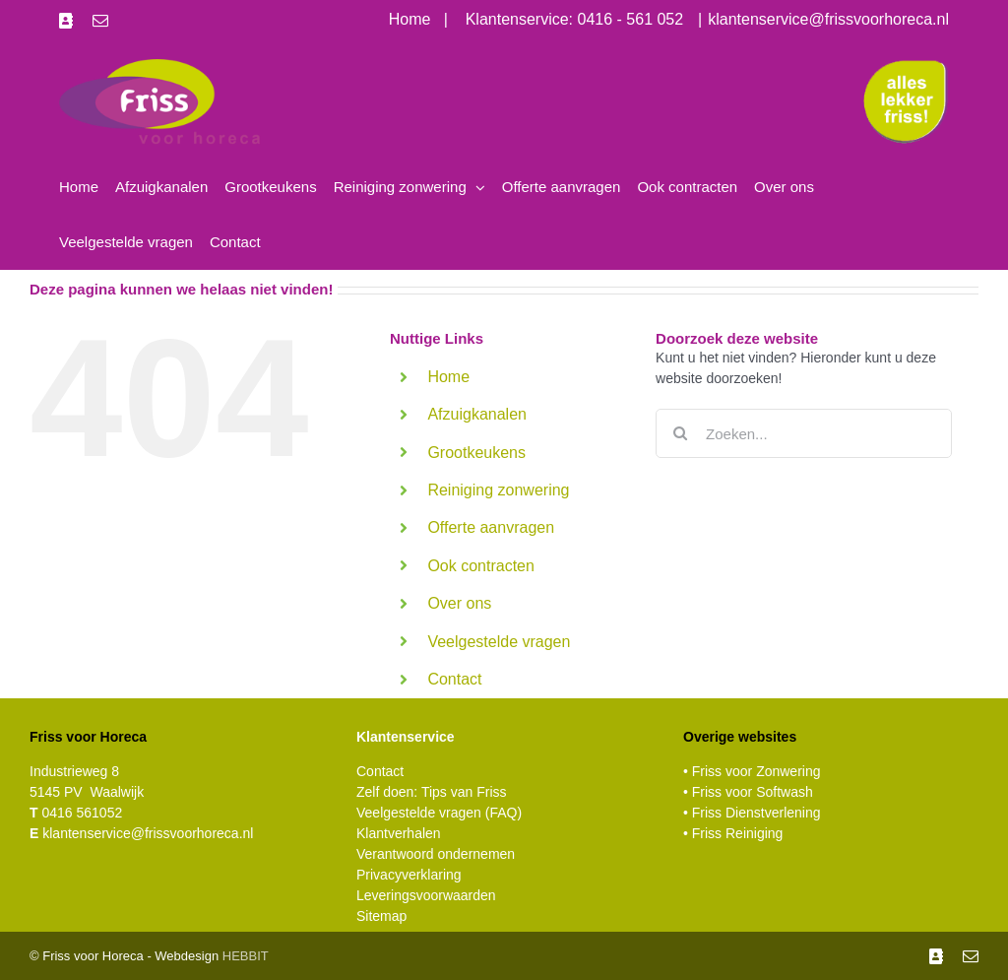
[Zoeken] (680, 433)
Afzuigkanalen (477, 414)
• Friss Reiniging (733, 833)
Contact (454, 679)
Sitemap (381, 916)
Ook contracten (481, 565)
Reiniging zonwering (498, 490)
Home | (427, 19)
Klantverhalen (398, 833)
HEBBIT (245, 955)
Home (448, 376)
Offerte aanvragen (490, 527)
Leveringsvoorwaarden (426, 895)
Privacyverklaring (409, 874)
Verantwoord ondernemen (435, 854)
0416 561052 (76, 812)
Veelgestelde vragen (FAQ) (439, 812)
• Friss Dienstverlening (752, 812)
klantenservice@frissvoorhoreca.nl (828, 19)
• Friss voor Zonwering (752, 771)
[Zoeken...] (804, 433)
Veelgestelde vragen (498, 641)
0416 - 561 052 (631, 19)
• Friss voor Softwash (748, 792)
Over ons (459, 603)
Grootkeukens (476, 452)
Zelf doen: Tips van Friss (431, 792)
